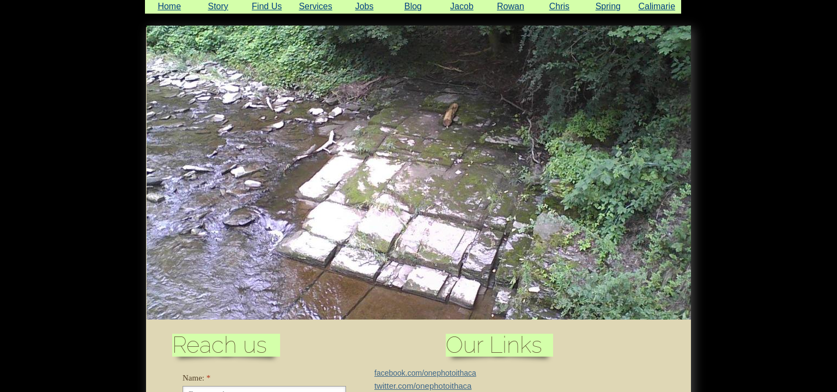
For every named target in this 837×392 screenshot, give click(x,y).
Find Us (267, 6)
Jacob (462, 6)
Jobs (364, 6)
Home (169, 6)
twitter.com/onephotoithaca (422, 385)
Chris (559, 6)
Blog (413, 6)
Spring (608, 6)
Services (315, 6)
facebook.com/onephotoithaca (425, 373)
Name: (196, 377)
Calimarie (656, 6)
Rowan (510, 6)
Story (218, 6)
